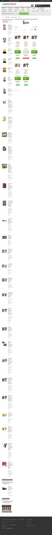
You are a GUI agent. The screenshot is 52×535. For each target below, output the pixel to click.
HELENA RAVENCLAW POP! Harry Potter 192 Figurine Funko (10, 251)
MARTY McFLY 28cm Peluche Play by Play (10, 90)
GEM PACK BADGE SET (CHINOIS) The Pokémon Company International (10, 27)
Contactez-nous (42, 0)
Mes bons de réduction (30, 526)
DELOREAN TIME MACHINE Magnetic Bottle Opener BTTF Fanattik (10, 221)
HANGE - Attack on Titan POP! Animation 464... (26, 44)
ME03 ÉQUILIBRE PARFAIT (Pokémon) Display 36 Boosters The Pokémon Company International (10, 150)
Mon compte (29, 519)
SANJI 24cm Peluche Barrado (10, 50)
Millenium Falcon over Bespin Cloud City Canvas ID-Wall (10, 488)
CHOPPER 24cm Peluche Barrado (10, 39)
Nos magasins (6, 502)
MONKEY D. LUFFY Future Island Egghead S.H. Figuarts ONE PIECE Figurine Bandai (10, 465)
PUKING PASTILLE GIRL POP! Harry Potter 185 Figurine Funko (10, 329)
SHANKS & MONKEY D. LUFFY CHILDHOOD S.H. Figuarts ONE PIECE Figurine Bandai (10, 446)
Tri (14, 29)
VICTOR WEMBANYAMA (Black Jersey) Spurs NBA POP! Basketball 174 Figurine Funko (11, 398)
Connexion (48, 0)
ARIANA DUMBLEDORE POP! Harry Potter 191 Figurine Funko (10, 280)
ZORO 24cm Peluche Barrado (10, 59)
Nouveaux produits (5, 21)
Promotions (6, 483)
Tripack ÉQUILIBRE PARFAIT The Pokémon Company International (10, 134)
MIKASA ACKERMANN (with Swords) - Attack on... (17, 44)
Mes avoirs (28, 522)
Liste (37, 30)
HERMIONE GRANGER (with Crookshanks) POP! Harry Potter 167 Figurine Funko (10, 361)
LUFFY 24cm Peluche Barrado (10, 68)
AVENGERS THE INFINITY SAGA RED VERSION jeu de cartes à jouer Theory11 (10, 186)
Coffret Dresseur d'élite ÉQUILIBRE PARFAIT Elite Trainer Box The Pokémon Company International (10, 168)
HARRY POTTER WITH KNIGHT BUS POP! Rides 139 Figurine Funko (10, 344)
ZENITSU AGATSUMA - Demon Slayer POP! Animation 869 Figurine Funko (10, 429)
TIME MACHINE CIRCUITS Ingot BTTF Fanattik (10, 237)
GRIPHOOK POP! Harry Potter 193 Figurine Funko (10, 265)
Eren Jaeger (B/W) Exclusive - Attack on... (26, 71)
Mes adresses (29, 523)
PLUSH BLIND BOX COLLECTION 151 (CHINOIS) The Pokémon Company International (10, 120)
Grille (35, 30)
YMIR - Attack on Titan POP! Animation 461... (34, 44)
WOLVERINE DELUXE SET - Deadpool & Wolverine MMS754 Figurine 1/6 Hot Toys (10, 203)
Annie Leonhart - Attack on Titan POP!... (17, 71)
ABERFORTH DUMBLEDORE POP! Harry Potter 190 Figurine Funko (10, 295)
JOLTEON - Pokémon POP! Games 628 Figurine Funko (10, 414)
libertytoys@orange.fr (9, 528)
